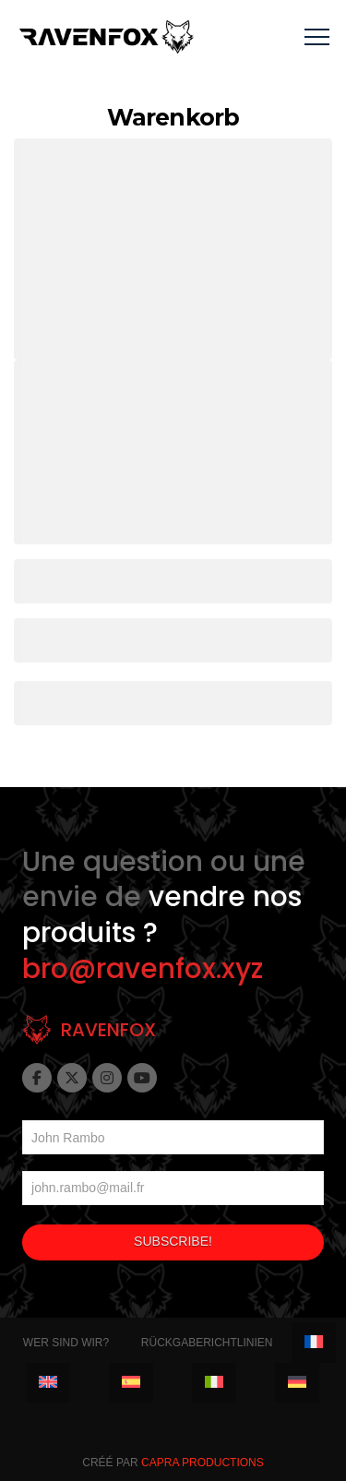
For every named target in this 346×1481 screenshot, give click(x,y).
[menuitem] (314, 1342)
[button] (316, 37)
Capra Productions (202, 1462)
